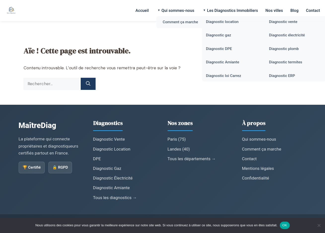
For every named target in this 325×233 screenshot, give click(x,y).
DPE (97, 158)
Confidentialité (255, 178)
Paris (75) (177, 139)
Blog (294, 10)
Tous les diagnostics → (115, 197)
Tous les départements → (192, 158)
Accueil (142, 10)
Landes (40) (179, 149)
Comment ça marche (261, 149)
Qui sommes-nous (177, 10)
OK (284, 225)
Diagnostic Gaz (107, 168)
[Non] (318, 225)
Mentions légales (258, 168)
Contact (313, 10)
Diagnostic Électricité (113, 178)
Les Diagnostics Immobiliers (232, 10)
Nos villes (274, 10)
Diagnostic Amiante (111, 187)
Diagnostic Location (112, 149)
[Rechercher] (88, 84)
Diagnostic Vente (109, 139)
